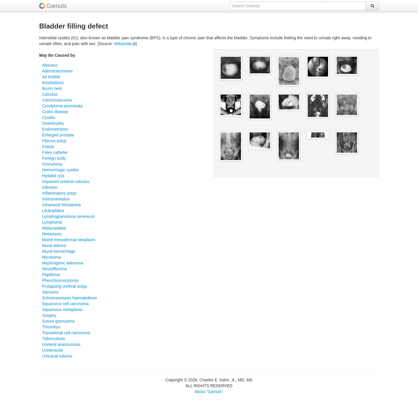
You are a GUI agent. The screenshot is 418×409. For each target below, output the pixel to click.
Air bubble (51, 76)
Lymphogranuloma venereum (68, 216)
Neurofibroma (54, 268)
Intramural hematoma (61, 204)
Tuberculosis (53, 338)
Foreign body (54, 158)
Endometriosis (55, 129)
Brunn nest (52, 88)
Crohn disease (55, 111)
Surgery (49, 315)
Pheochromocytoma (60, 280)
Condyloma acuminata (62, 106)
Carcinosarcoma (57, 100)
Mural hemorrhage (58, 251)
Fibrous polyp (54, 140)
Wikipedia (125, 43)
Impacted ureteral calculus (65, 181)
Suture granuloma (58, 321)
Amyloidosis (53, 82)
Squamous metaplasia (62, 309)
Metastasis (52, 234)
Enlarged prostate (58, 135)
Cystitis (48, 117)
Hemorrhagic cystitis (60, 170)
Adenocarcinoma (57, 71)
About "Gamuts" (208, 391)
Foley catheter (55, 152)
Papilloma (51, 274)
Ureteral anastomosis (61, 344)
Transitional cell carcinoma (66, 332)
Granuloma (52, 164)
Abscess (49, 65)
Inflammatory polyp (59, 193)
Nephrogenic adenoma (62, 263)
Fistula (48, 146)
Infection (49, 187)
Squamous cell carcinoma (65, 303)
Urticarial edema (57, 356)
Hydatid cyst (53, 175)
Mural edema (54, 245)
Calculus (50, 94)
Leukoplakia (53, 210)
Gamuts (56, 6)
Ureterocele (52, 350)
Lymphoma (52, 222)
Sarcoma (50, 292)
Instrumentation (56, 199)
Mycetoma (51, 257)
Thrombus (51, 327)
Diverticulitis (53, 123)
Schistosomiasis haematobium (69, 298)
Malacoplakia (54, 228)
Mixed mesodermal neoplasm (68, 239)
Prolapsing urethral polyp (64, 286)
